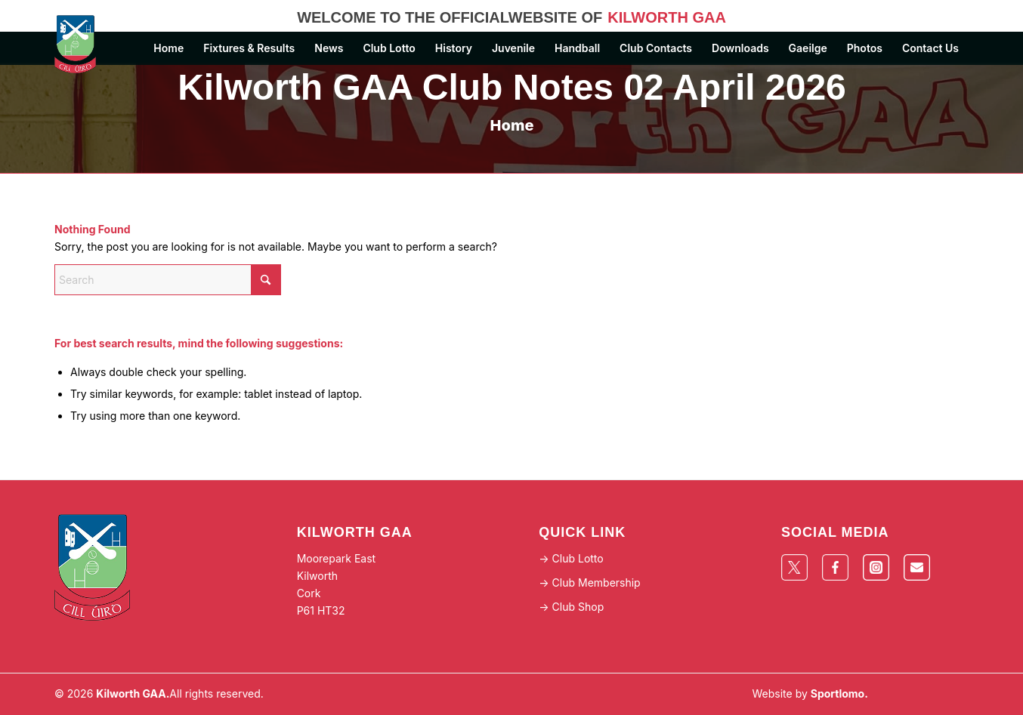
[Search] (167, 279)
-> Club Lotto (571, 558)
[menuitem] (168, 48)
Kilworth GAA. (132, 693)
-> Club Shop (571, 606)
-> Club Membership (589, 582)
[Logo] (83, 44)
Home (512, 125)
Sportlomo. (839, 693)
